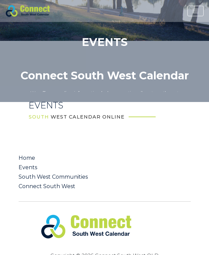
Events (28, 167)
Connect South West (47, 186)
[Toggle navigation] (195, 11)
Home (27, 158)
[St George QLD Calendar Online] (36, 10)
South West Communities (53, 177)
